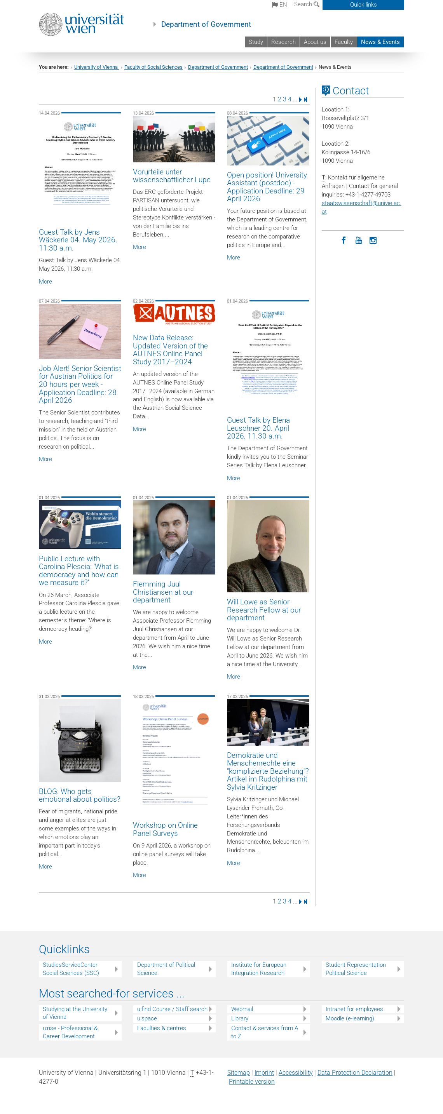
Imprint (264, 1072)
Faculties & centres (161, 1028)
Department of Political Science (166, 968)
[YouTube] (358, 239)
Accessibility (296, 1072)
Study (256, 41)
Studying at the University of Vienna (75, 1013)
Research (283, 41)
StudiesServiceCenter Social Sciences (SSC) (71, 968)
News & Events (380, 41)
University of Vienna (96, 67)
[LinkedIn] (329, 239)
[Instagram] (373, 239)
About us (315, 41)
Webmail (242, 1009)
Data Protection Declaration (354, 1072)
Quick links (363, 4)
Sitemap (238, 1072)
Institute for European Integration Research (258, 968)
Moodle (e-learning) (350, 1018)
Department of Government (206, 24)
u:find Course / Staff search (172, 1009)
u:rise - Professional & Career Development (70, 1032)
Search (306, 4)
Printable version (252, 1081)
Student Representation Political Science (356, 968)
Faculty (344, 41)
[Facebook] (344, 239)
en (279, 4)
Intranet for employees (354, 1009)
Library (239, 1018)
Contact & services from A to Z (264, 1032)
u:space (147, 1018)
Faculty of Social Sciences (153, 67)
